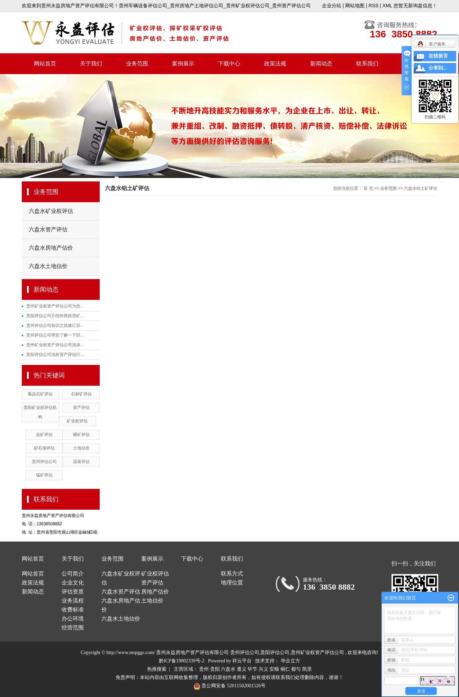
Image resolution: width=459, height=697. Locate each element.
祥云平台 (242, 660)
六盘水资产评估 (48, 229)
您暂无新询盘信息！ (415, 5)
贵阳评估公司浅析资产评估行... (55, 354)
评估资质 (73, 592)
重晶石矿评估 (40, 394)
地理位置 (232, 583)
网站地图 (354, 5)
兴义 (263, 669)
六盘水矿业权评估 (51, 211)
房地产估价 (155, 592)
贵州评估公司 (44, 461)
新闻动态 (321, 63)
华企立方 (290, 660)
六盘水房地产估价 (51, 248)
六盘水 (228, 669)
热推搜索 (156, 669)
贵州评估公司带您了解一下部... (55, 335)
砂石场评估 (44, 448)
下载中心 (229, 63)
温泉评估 (81, 461)
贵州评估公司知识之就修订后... (55, 325)
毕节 (252, 669)
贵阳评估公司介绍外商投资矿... (55, 315)
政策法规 (275, 63)
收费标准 (73, 610)
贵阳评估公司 (274, 652)
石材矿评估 (81, 394)
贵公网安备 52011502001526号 (230, 685)
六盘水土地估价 (48, 266)
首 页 (368, 188)
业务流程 (73, 601)
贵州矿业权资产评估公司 (317, 652)
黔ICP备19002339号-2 (181, 660)
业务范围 (137, 63)
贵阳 (215, 669)
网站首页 (45, 63)
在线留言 (438, 56)
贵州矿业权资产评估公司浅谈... (55, 344)
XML (387, 5)
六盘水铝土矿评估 (420, 188)
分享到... (438, 68)
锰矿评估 (44, 475)
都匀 (296, 669)
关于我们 (91, 63)
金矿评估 (44, 434)
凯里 (307, 669)
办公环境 (73, 619)
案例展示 (183, 63)
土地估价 (81, 448)
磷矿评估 (81, 434)
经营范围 (73, 628)
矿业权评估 (77, 421)
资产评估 (81, 407)
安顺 (274, 669)
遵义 (241, 669)
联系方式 (232, 574)
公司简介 (73, 574)
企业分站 (331, 5)
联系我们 (367, 63)
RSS (374, 5)
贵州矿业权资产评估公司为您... (55, 306)
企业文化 (73, 583)
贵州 (204, 669)
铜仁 (285, 669)
